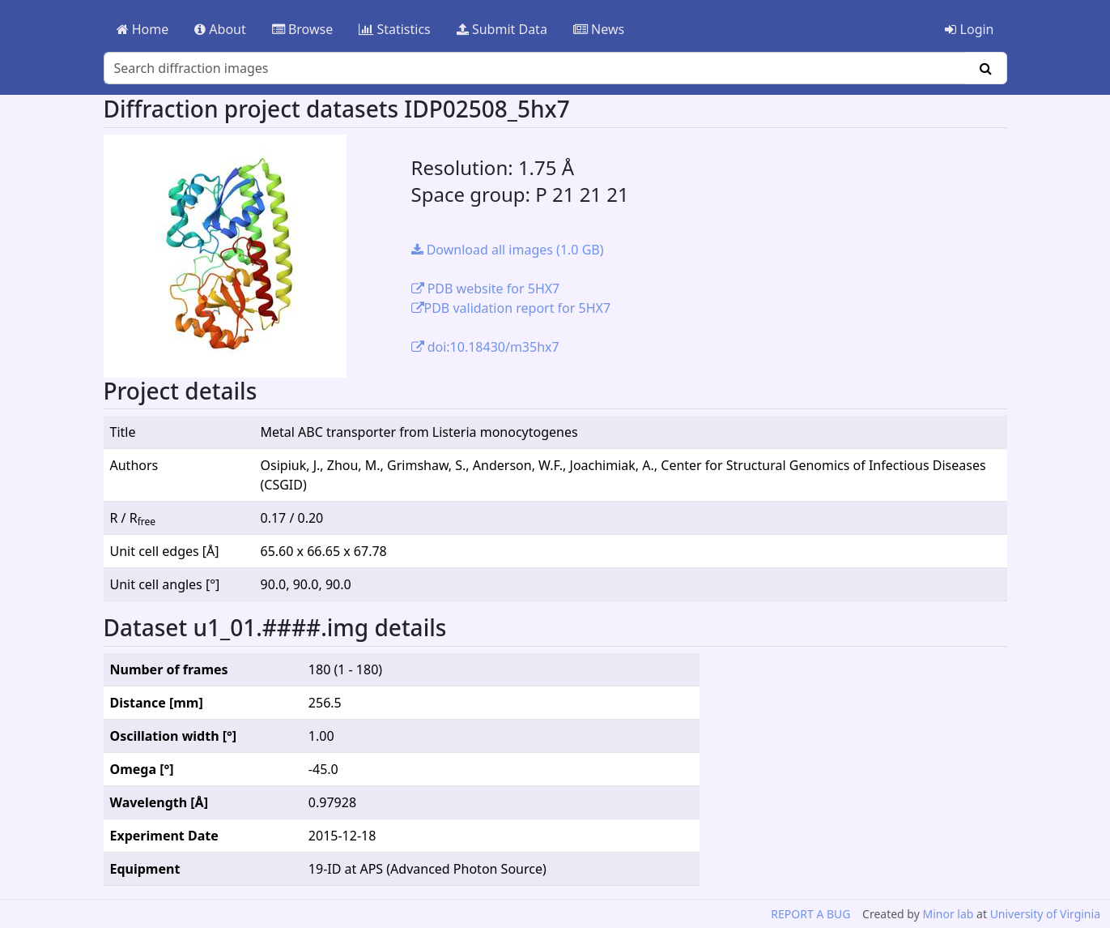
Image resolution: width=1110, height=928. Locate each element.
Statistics (395, 29)
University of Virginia (1045, 914)
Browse (302, 29)
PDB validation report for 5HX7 (511, 308)
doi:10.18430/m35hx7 (485, 347)
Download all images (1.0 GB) (507, 250)
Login (969, 29)
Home (143, 29)
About (220, 29)
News (598, 29)
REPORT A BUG (810, 914)
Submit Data (502, 29)
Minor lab (947, 914)
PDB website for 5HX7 (485, 288)
